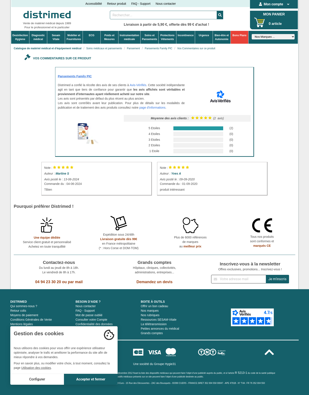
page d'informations (152, 107)
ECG (91, 35)
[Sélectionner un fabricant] (273, 36)
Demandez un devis (154, 282)
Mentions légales (21, 324)
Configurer (37, 379)
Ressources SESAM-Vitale (158, 319)
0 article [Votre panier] (275, 23)
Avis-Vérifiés (138, 85)
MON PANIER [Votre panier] (274, 14)
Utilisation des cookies (36, 368)
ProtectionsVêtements (167, 37)
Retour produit (116, 3)
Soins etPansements (149, 37)
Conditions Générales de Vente (31, 319)
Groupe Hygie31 (165, 364)
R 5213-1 (241, 372)
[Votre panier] (259, 22)
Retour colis (18, 310)
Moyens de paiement (24, 315)
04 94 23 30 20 (48, 282)
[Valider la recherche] (220, 15)
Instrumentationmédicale (129, 37)
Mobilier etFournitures (74, 37)
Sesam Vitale (56, 37)
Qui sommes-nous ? (23, 306)
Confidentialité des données (94, 324)
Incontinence (186, 35)
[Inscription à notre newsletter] (238, 279)
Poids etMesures (109, 37)
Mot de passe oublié (89, 315)
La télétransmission (154, 324)
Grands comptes (152, 333)
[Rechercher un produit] (163, 15)
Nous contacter (166, 3)
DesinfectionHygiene (20, 37)
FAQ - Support (140, 3)
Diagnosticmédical (38, 37)
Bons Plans (239, 35)
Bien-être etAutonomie (222, 37)
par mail (75, 282)
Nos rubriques (150, 315)
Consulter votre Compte (91, 319)
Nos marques (150, 310)
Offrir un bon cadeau (154, 306)
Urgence (204, 35)
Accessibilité (93, 3)
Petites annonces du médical (160, 328)
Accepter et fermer (90, 379)
